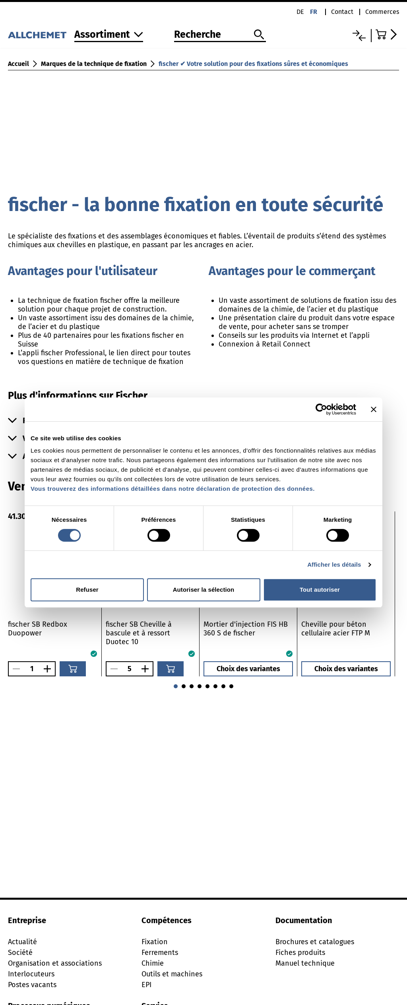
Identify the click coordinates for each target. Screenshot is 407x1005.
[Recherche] (220, 35)
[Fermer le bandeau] (373, 409)
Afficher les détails (334, 564)
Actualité (22, 941)
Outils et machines (171, 974)
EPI (146, 984)
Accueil (18, 64)
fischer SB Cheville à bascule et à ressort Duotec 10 (139, 633)
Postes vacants (32, 984)
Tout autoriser (320, 589)
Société (20, 952)
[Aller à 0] (200, 686)
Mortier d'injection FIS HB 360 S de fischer (246, 628)
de (300, 11)
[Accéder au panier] (387, 34)
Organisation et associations (55, 963)
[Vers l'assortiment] (108, 35)
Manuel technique (305, 963)
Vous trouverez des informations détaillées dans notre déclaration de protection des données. (173, 488)
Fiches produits (300, 952)
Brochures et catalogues (314, 941)
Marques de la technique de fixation (94, 64)
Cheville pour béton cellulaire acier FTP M (335, 628)
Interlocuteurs (31, 974)
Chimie (152, 963)
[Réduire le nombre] (14, 669)
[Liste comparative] (359, 35)
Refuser (87, 589)
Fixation (154, 941)
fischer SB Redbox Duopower (37, 628)
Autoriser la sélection (204, 589)
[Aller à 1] (207, 686)
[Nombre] (32, 668)
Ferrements (159, 952)
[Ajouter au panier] (73, 668)
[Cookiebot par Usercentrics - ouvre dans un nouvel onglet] (321, 409)
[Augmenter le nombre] (49, 669)
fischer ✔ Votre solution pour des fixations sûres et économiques (253, 64)
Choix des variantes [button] (248, 668)
